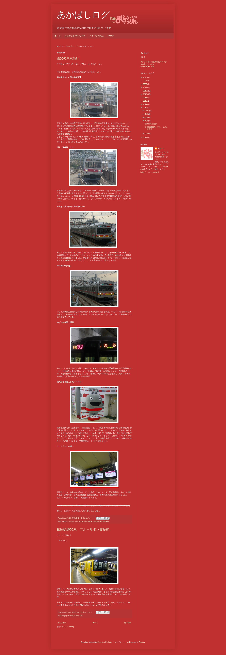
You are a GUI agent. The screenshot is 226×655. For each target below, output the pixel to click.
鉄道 (81, 616)
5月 (146, 121)
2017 (145, 94)
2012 (145, 138)
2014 (145, 104)
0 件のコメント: (87, 518)
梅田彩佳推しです (147, 67)
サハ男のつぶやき (147, 64)
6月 (146, 117)
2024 (145, 81)
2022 (145, 87)
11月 (147, 111)
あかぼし (161, 148)
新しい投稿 (62, 623)
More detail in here (104, 642)
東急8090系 (88, 521)
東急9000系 (97, 521)
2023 (145, 84)
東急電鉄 (105, 521)
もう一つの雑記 (96, 36)
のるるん (71, 521)
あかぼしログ (83, 14)
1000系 (70, 616)
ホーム (57, 36)
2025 (145, 77)
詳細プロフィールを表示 (149, 172)
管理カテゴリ (74, 46)
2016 (145, 98)
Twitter (111, 36)
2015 (145, 101)
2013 (145, 108)
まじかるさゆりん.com (75, 36)
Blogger (142, 642)
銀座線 (76, 616)
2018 (145, 91)
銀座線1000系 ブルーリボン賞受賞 (83, 529)
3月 (146, 133)
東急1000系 (79, 521)
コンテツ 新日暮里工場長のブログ (153, 62)
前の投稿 (127, 623)
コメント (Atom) (67, 627)
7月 (146, 114)
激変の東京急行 (68, 58)
